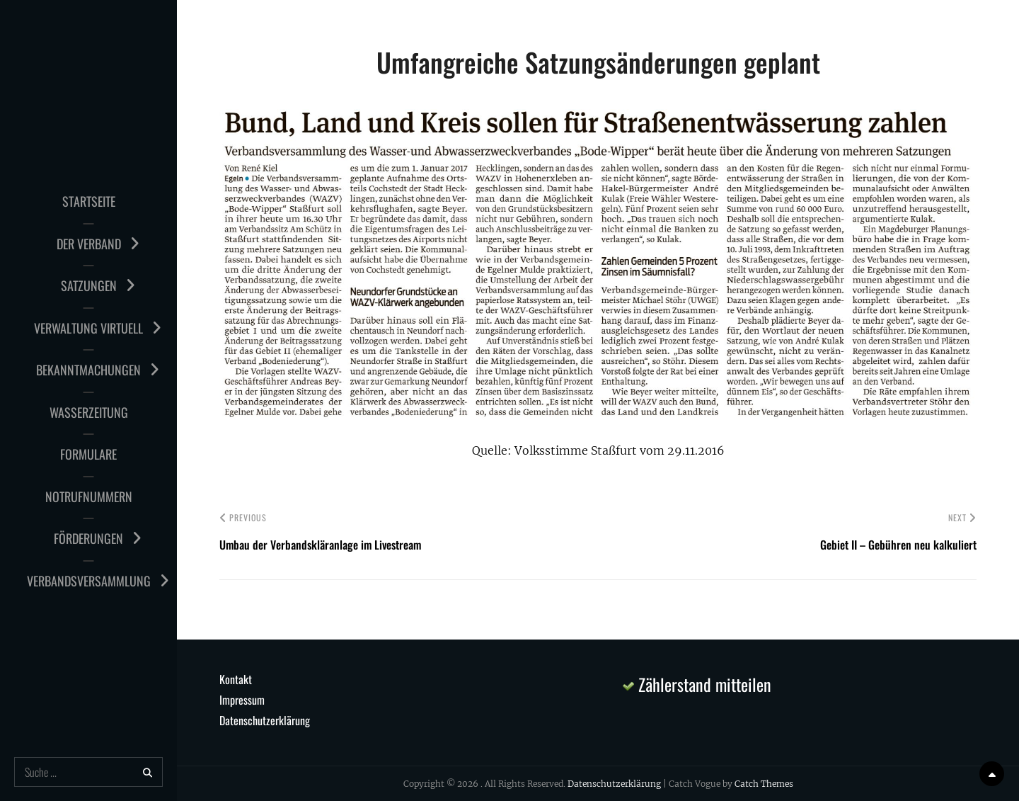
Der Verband (89, 243)
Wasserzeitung (89, 412)
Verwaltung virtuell (88, 328)
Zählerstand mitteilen (697, 684)
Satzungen (89, 285)
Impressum (242, 699)
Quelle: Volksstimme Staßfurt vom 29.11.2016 (598, 450)
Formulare (88, 454)
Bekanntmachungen (88, 369)
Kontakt (235, 679)
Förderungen (88, 538)
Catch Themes (764, 783)
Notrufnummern (88, 496)
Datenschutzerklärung (264, 720)
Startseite (88, 201)
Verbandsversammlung (89, 581)
